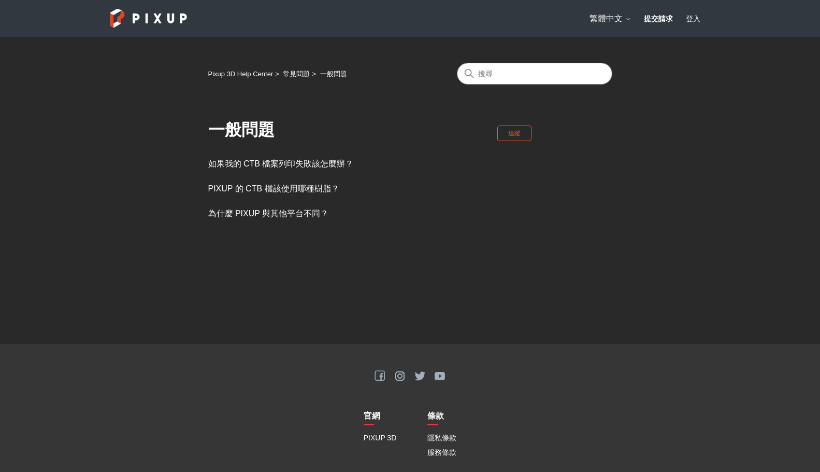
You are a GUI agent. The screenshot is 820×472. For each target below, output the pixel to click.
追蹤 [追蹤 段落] (514, 133)
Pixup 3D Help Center (241, 74)
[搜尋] (534, 73)
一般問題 (333, 74)
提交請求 (658, 19)
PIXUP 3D (380, 438)
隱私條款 (441, 438)
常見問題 (296, 74)
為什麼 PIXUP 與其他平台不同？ (268, 213)
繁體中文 (610, 18)
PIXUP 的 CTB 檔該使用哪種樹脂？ (273, 188)
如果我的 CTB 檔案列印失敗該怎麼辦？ (281, 163)
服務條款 (441, 452)
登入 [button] (693, 19)
